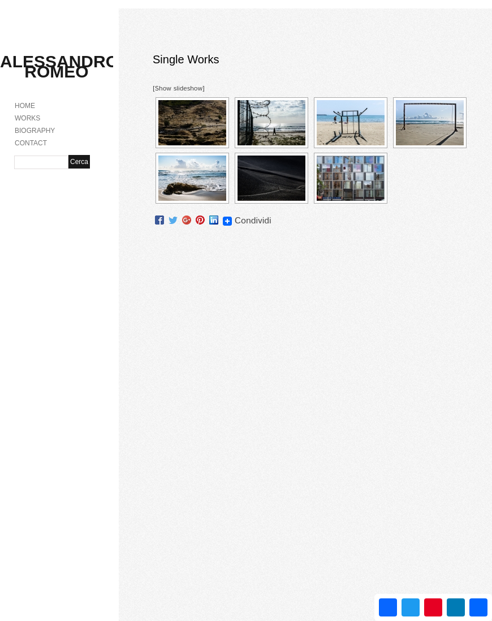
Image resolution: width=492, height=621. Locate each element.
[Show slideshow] (179, 88)
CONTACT (31, 143)
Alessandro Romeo (59, 66)
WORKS (27, 118)
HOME (25, 106)
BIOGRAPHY (35, 131)
